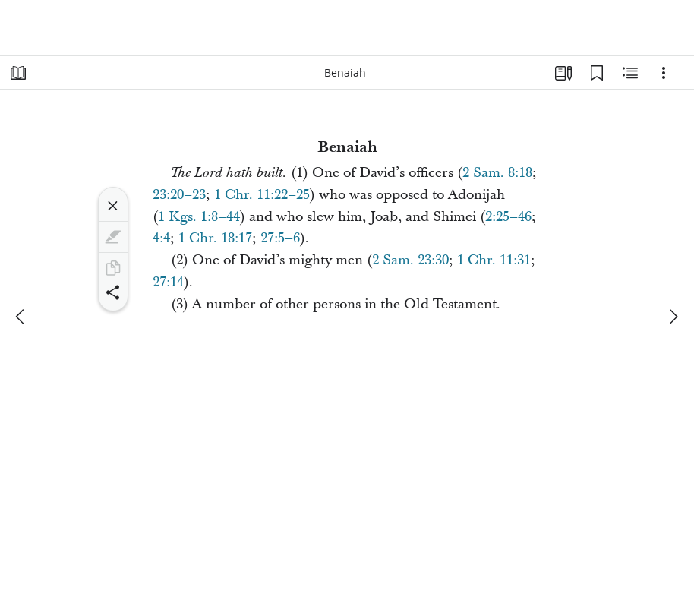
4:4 (161, 238)
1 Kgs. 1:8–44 (199, 216)
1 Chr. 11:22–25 (262, 194)
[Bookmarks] (597, 73)
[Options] (663, 73)
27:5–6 (280, 238)
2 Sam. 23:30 (410, 260)
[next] (673, 317)
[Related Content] (630, 73)
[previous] (21, 317)
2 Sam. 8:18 (497, 172)
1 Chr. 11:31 (494, 260)
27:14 (168, 282)
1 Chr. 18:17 (215, 238)
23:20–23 (179, 194)
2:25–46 (508, 216)
